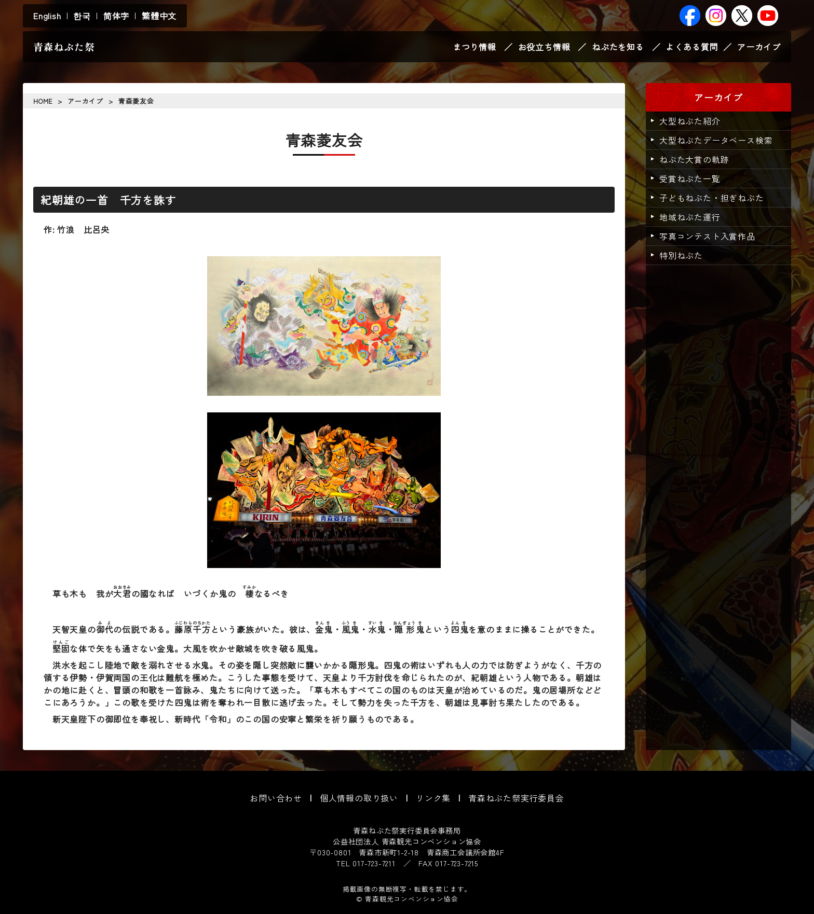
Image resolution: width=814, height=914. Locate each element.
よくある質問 (692, 46)
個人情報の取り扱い (359, 798)
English (47, 15)
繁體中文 (159, 15)
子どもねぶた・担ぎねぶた (711, 197)
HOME (42, 101)
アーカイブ (759, 46)
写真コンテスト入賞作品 (707, 236)
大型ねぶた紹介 (690, 121)
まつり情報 (474, 46)
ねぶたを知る (618, 46)
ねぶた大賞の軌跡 (694, 159)
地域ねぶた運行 (690, 217)
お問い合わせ (276, 798)
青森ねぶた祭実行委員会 (516, 798)
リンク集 (433, 798)
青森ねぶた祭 (64, 46)
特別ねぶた (681, 255)
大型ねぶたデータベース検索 (715, 140)
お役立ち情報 (544, 46)
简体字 (116, 15)
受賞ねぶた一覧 (690, 178)
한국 (82, 15)
